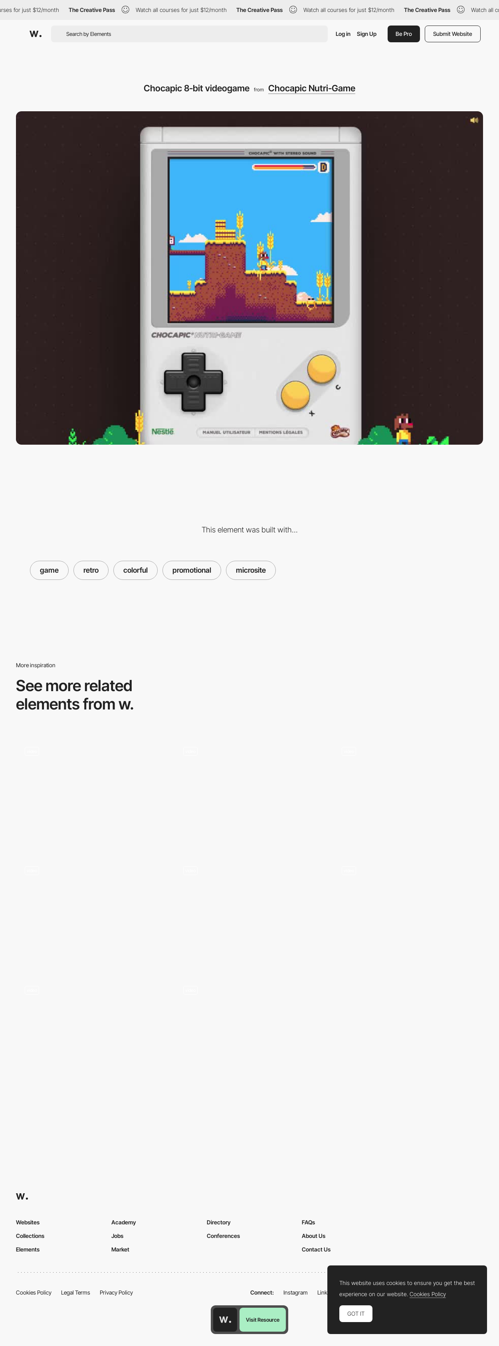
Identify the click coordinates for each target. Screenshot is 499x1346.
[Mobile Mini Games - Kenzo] (249, 911)
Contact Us (316, 1249)
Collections (30, 1235)
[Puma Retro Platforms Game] (408, 911)
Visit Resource (262, 1319)
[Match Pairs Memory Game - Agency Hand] (249, 791)
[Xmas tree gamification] (408, 791)
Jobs (117, 1235)
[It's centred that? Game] (91, 1030)
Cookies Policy (33, 1292)
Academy (123, 1222)
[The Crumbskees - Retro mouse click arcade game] (91, 791)
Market (120, 1249)
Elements (28, 1249)
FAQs (308, 1222)
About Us (313, 1235)
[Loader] (249, 1033)
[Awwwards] (36, 34)
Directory (219, 1222)
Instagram (295, 1292)
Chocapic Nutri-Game (311, 88)
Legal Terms (75, 1292)
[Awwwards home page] (225, 1320)
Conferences (223, 1235)
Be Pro (404, 33)
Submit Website (452, 33)
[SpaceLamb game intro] (91, 896)
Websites (28, 1222)
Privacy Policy (116, 1292)
